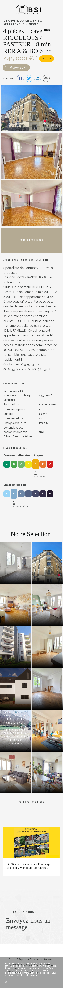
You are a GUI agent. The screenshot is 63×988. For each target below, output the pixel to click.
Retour (10, 79)
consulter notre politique (27, 975)
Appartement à (26, 260)
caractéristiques (14, 383)
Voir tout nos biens (31, 801)
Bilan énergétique (15, 447)
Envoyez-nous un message (28, 923)
